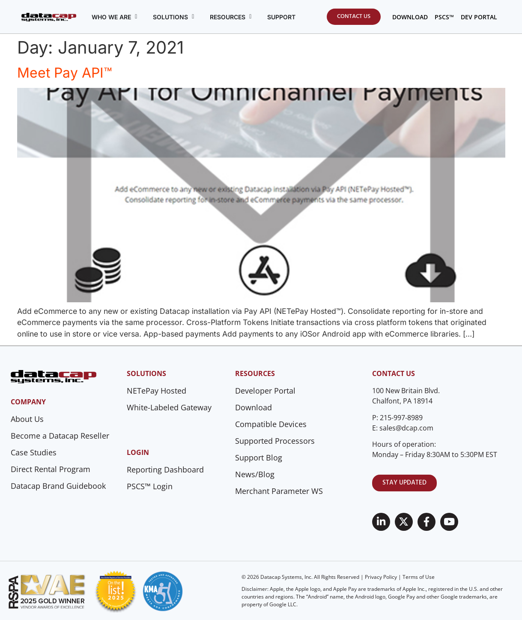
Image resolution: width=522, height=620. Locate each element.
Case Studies (34, 452)
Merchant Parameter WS (279, 491)
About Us (27, 419)
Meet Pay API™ (64, 72)
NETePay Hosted (156, 390)
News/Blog (254, 474)
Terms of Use (419, 577)
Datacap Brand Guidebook (58, 486)
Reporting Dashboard (165, 469)
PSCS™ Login (150, 486)
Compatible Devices (271, 424)
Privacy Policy (381, 577)
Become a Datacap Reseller (60, 435)
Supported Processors (275, 441)
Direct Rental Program (50, 469)
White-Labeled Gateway (169, 407)
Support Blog (258, 457)
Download (253, 407)
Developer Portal (265, 390)
